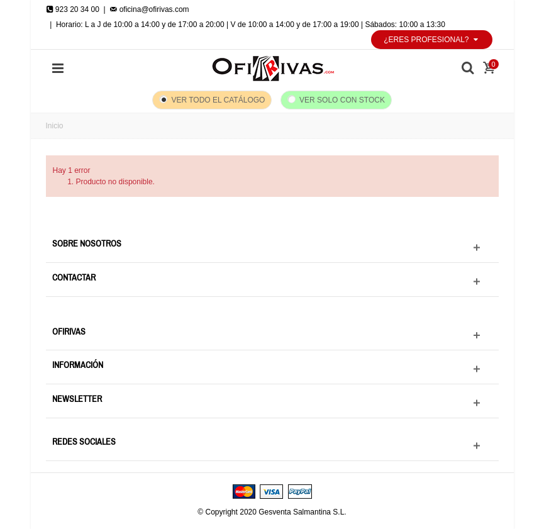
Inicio (55, 125)
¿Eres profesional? (431, 39)
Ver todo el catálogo (218, 100)
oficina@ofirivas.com (149, 9)
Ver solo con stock (342, 100)
